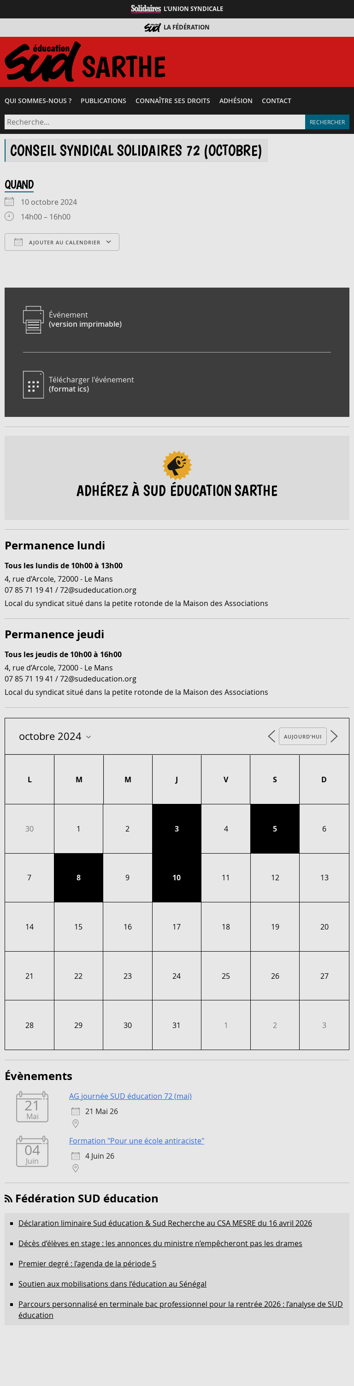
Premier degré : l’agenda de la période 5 (87, 1264)
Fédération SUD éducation (87, 1198)
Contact (276, 101)
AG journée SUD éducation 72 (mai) (130, 1096)
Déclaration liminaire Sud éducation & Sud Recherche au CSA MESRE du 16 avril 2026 (165, 1223)
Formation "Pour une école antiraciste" (136, 1141)
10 (176, 877)
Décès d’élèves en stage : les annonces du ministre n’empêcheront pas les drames (160, 1243)
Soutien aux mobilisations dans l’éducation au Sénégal (112, 1284)
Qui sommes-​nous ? (38, 101)
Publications (103, 101)
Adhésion (236, 101)
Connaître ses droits (173, 101)
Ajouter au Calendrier (57, 242)
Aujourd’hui (303, 736)
